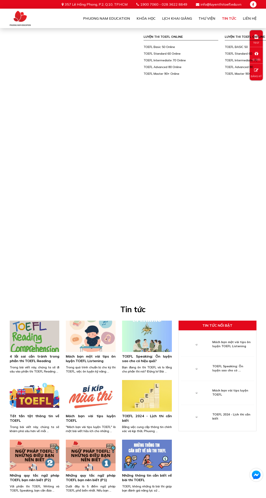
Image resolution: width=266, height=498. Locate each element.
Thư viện (206, 18)
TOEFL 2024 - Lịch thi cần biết (147, 152)
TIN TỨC (250, 467)
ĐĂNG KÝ (256, 73)
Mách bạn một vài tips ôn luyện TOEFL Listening (91, 93)
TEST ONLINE (205, 467)
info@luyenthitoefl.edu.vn (220, 4)
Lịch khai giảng (177, 18)
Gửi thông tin (133, 435)
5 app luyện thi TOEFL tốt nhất (91, 275)
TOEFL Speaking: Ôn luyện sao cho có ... (227, 103)
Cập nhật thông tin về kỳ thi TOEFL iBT (147, 275)
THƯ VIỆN (229, 467)
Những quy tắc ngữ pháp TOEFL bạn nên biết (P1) (91, 212)
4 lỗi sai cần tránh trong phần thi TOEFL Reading (35, 93)
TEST (256, 39)
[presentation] (133, 417)
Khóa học (146, 18)
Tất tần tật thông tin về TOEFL (35, 152)
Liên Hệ (249, 18)
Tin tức (229, 18)
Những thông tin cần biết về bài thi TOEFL (147, 212)
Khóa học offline (173, 467)
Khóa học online (137, 467)
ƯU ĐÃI (256, 56)
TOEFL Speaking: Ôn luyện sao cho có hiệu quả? (147, 93)
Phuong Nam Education (106, 18)
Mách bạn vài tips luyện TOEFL (91, 152)
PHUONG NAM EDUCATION (95, 467)
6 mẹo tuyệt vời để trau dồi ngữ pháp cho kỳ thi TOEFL (35, 275)
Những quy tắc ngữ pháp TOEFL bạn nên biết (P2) (35, 212)
